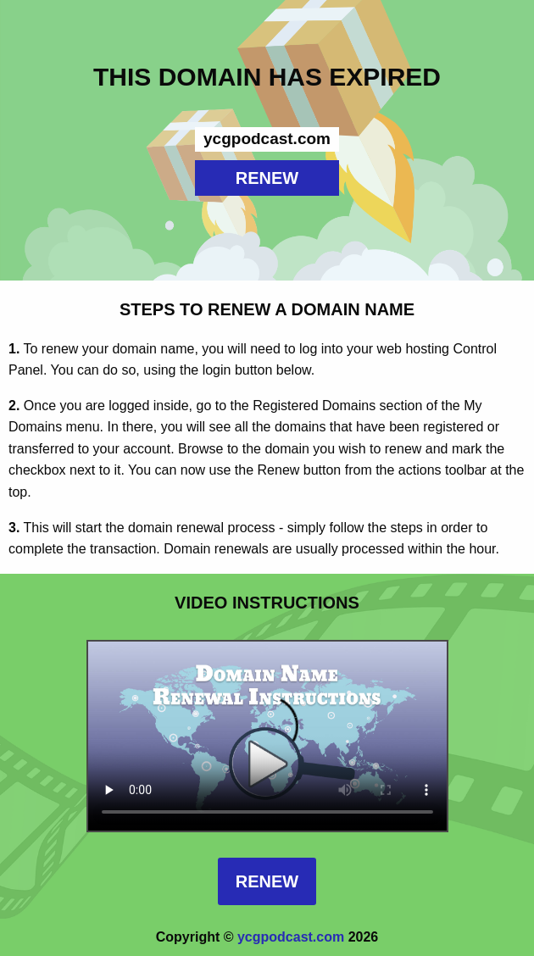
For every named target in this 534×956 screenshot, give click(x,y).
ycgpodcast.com (290, 937)
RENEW (267, 178)
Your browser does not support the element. (267, 736)
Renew (267, 881)
